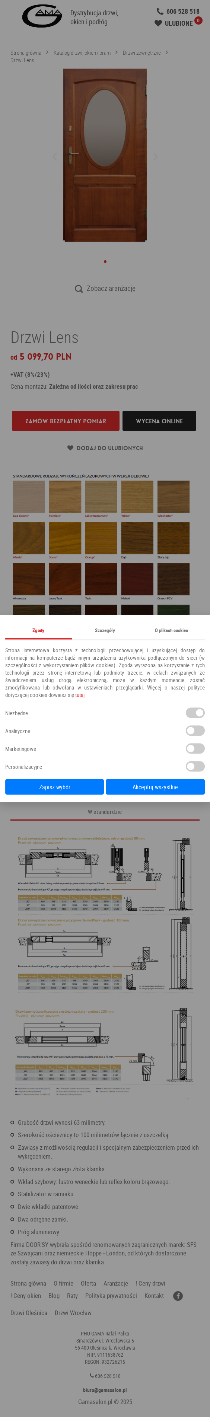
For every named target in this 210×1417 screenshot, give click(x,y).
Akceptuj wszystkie (155, 787)
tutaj (80, 694)
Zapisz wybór (54, 787)
